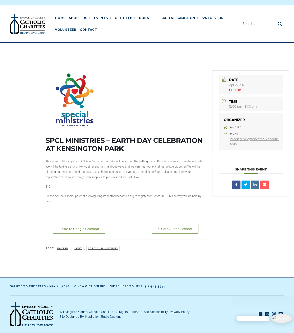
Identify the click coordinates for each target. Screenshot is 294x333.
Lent (78, 248)
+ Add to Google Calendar (79, 229)
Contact (88, 30)
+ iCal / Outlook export (175, 229)
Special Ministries (103, 248)
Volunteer (65, 30)
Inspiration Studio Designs (103, 316)
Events (101, 18)
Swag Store (214, 18)
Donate (146, 18)
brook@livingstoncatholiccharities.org (254, 141)
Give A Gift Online (89, 286)
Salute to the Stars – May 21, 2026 (39, 286)
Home (60, 18)
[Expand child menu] (90, 18)
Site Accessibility (156, 312)
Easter (62, 248)
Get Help (123, 18)
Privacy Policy (180, 312)
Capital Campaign (177, 18)
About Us (78, 18)
